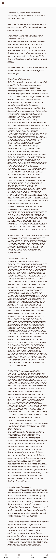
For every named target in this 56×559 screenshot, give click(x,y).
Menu (6, 556)
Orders (31, 556)
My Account (47, 556)
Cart (18, 555)
